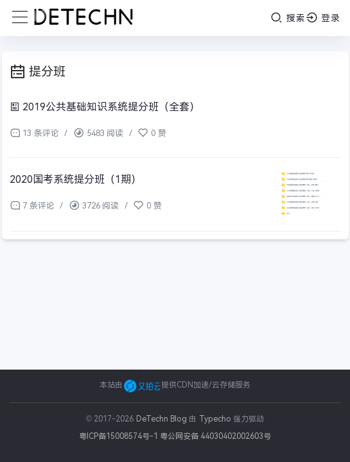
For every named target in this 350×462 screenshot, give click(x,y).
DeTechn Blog (162, 419)
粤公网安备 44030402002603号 (215, 436)
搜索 (288, 18)
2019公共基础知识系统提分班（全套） (105, 106)
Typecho (215, 419)
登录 (323, 18)
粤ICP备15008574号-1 (118, 436)
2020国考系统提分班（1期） (75, 179)
